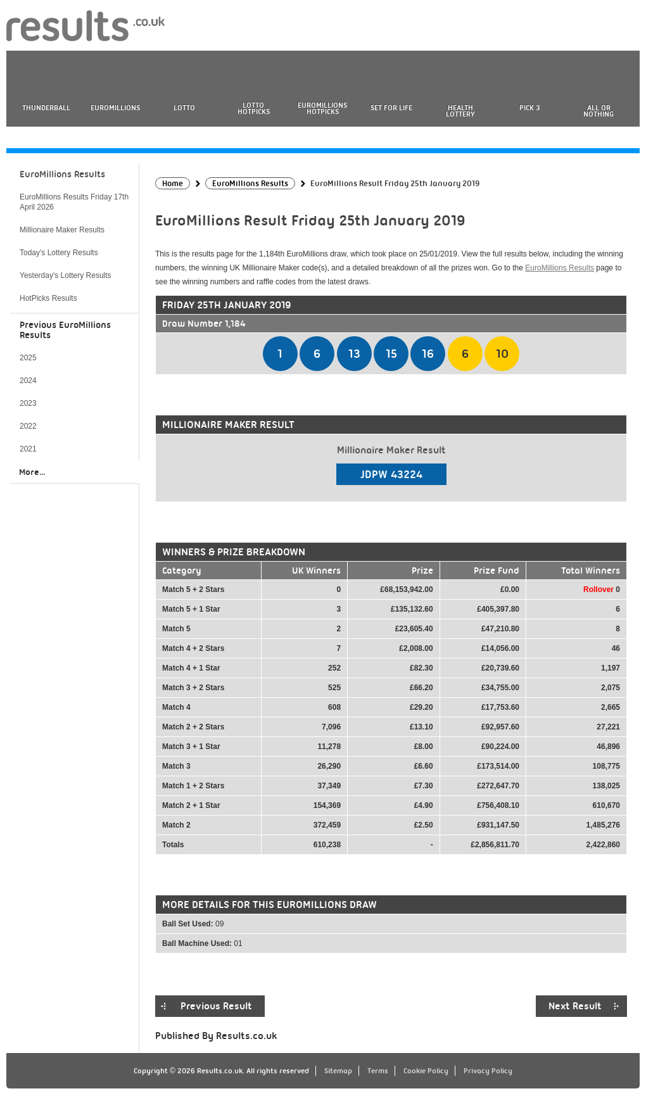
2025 (28, 357)
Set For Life (391, 107)
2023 (28, 403)
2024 (28, 380)
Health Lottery (460, 110)
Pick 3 (529, 107)
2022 (28, 426)
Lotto (184, 107)
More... (32, 472)
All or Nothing (598, 110)
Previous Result (216, 1006)
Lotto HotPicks (254, 108)
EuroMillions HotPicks (322, 108)
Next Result (575, 1006)
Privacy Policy (488, 1070)
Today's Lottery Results (59, 252)
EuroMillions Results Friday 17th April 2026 (74, 201)
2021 (28, 449)
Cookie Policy (425, 1070)
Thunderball (46, 107)
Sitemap (338, 1070)
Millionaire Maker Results (62, 229)
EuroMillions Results (559, 267)
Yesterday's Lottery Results (65, 275)
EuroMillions (115, 107)
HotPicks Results (48, 298)
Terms (377, 1070)
